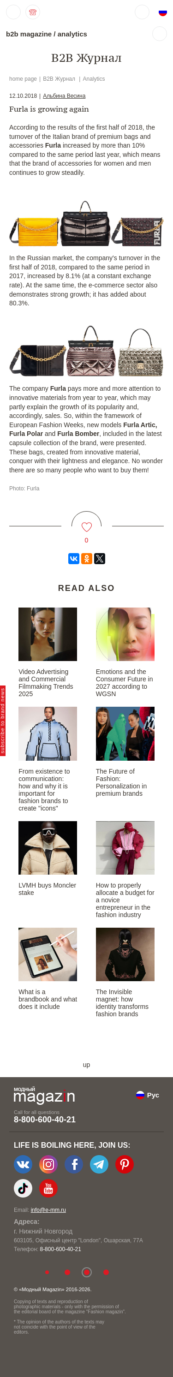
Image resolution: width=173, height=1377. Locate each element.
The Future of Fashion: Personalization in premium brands (121, 782)
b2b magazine (29, 34)
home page (23, 79)
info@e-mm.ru (48, 1210)
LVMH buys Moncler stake (47, 889)
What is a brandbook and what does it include (47, 999)
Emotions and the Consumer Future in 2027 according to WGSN (124, 682)
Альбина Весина (64, 96)
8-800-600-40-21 (45, 1119)
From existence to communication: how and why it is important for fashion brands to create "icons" (44, 790)
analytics (72, 34)
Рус (153, 1095)
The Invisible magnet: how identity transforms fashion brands (122, 1003)
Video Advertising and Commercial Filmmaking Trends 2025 (45, 682)
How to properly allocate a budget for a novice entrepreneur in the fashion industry (125, 900)
